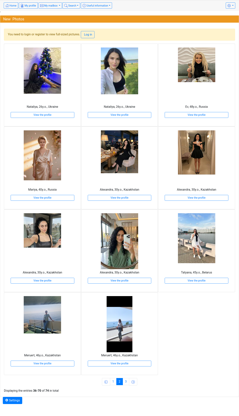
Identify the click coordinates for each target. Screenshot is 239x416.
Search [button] (70, 5)
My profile (28, 5)
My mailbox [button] (49, 5)
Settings (12, 400)
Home (10, 5)
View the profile (42, 114)
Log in (87, 34)
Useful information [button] (95, 5)
